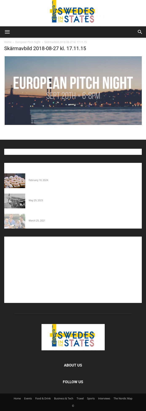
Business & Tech (63, 398)
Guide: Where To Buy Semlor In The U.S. (55, 175)
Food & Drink (43, 398)
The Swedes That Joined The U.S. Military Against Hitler (65, 195)
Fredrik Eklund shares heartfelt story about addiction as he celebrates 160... (78, 216)
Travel (80, 398)
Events (28, 398)
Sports (91, 398)
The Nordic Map (123, 398)
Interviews (104, 398)
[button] (7, 32)
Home (7, 42)
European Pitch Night (27, 42)
